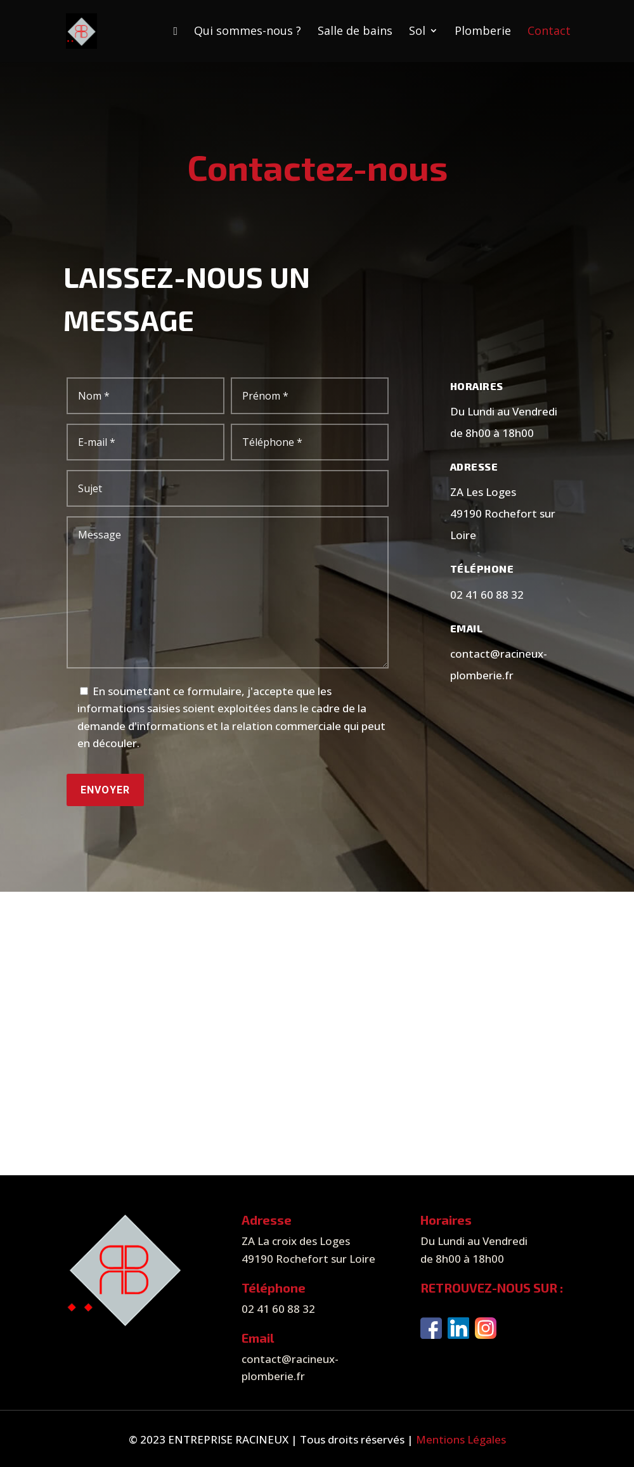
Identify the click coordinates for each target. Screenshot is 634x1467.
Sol (417, 32)
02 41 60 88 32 (487, 594)
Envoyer (105, 790)
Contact (549, 32)
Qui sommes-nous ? (247, 32)
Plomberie (483, 32)
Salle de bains (355, 32)
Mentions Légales (461, 1439)
